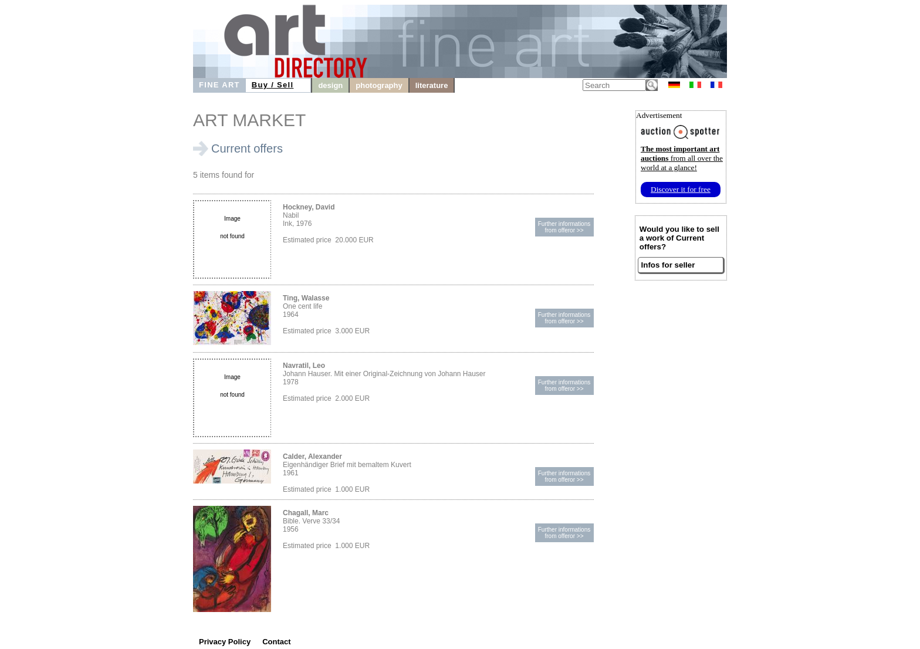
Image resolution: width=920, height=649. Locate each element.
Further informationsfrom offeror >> (564, 227)
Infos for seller (668, 265)
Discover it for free (681, 189)
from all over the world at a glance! (682, 158)
